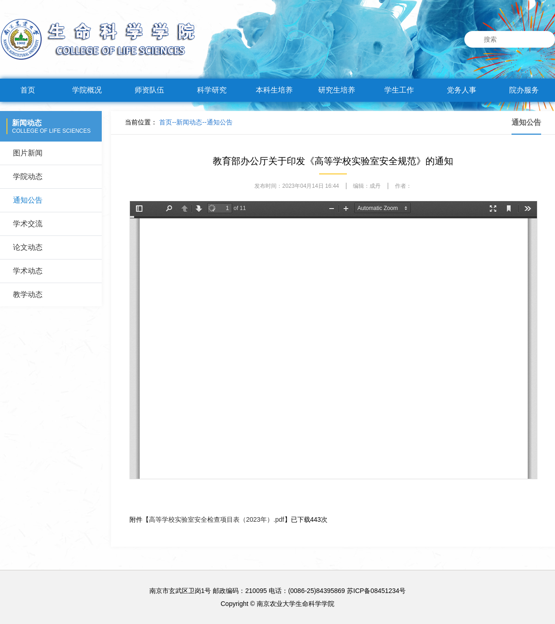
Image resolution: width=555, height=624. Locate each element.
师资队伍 (149, 90)
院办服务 (524, 90)
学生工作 (399, 90)
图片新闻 (28, 153)
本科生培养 (274, 90)
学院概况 (87, 90)
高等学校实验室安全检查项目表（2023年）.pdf (216, 519)
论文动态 (28, 247)
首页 (27, 90)
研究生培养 (336, 90)
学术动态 (28, 271)
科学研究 (212, 90)
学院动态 (28, 176)
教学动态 (28, 294)
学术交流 (28, 224)
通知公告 (28, 200)
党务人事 (461, 90)
